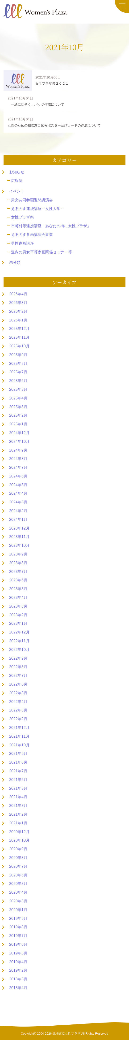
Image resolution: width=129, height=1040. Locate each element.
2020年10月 (19, 840)
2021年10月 (19, 745)
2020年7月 (18, 866)
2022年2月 (18, 719)
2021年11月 (19, 736)
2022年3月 (18, 710)
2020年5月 (18, 884)
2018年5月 (18, 979)
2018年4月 (18, 988)
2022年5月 (18, 693)
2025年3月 (18, 407)
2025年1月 (18, 424)
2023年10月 (19, 545)
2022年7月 (18, 676)
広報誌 (16, 181)
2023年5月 (18, 589)
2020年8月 (18, 858)
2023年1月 (18, 623)
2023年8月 (18, 563)
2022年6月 (18, 684)
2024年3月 (18, 502)
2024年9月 (18, 450)
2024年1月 (18, 520)
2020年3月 (18, 901)
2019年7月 (18, 936)
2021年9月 (18, 754)
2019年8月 (18, 927)
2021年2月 (18, 814)
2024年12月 (19, 433)
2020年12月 (19, 832)
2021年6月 (18, 780)
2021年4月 (18, 797)
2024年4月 (18, 493)
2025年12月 (19, 329)
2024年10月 (19, 442)
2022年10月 (19, 650)
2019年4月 (18, 962)
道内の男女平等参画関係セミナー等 (41, 252)
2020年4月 (18, 892)
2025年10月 (19, 346)
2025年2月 (18, 415)
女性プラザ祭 (22, 217)
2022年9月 (18, 658)
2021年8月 (18, 762)
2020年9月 (18, 849)
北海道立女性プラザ (66, 1033)
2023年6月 (18, 580)
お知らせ (16, 172)
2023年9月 (18, 554)
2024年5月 (18, 485)
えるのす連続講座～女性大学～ (37, 209)
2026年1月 (18, 320)
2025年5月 (18, 389)
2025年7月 (18, 372)
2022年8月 (18, 667)
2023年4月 (18, 598)
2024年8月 (18, 459)
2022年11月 (19, 641)
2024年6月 (18, 476)
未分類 (15, 262)
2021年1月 (18, 823)
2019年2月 (18, 970)
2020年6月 (18, 875)
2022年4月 (18, 702)
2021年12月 (19, 728)
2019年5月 (18, 953)
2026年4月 (18, 294)
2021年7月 (18, 771)
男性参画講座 (22, 243)
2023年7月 (18, 572)
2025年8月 (18, 364)
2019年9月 (18, 919)
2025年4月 (18, 398)
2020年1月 (18, 910)
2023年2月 (18, 615)
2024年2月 (18, 511)
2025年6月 (18, 381)
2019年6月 (18, 944)
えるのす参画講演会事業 (32, 235)
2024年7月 (18, 467)
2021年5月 (18, 788)
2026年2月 (18, 311)
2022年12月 (19, 632)
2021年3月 (18, 806)
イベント (16, 191)
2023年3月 (18, 606)
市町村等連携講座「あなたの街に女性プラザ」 (51, 226)
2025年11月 (19, 337)
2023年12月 (19, 528)
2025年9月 (18, 355)
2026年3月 (18, 303)
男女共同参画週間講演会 (32, 200)
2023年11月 (19, 537)
